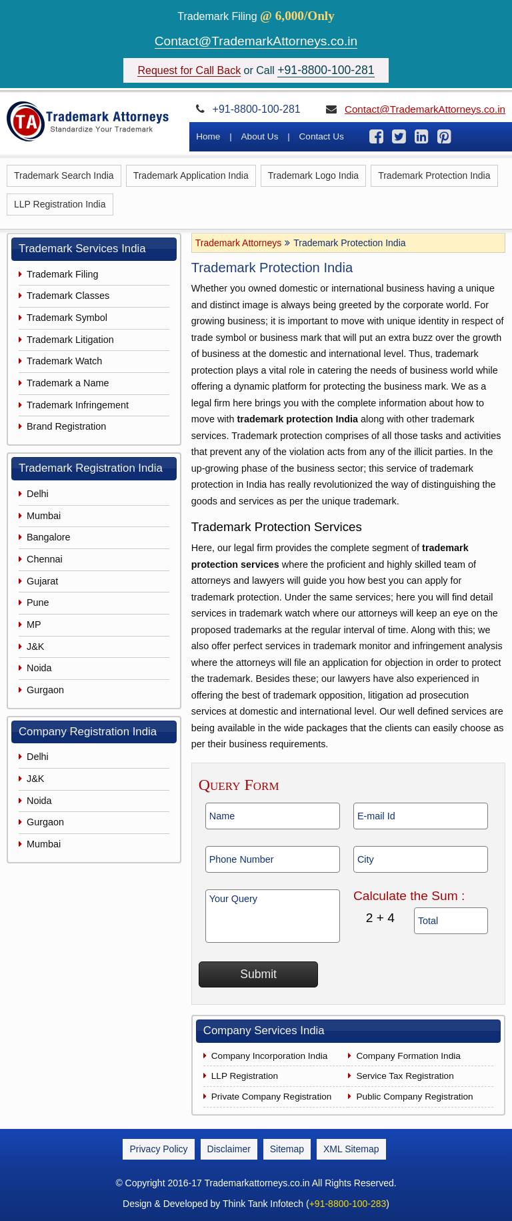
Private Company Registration (271, 1097)
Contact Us (321, 136)
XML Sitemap (351, 1149)
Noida (39, 668)
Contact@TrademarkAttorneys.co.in (256, 41)
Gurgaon (45, 690)
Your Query (272, 916)
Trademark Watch (64, 361)
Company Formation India (408, 1056)
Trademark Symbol (67, 317)
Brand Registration (66, 426)
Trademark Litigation (70, 339)
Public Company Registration (414, 1097)
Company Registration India (88, 731)
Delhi (38, 493)
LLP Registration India (60, 204)
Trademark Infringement (78, 405)
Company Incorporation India (269, 1056)
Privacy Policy (158, 1149)
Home (208, 136)
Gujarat (42, 581)
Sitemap (287, 1149)
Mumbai (44, 515)
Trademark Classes (68, 295)
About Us (260, 136)
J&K (35, 646)
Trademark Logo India (313, 175)
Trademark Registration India (91, 468)
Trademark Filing (62, 274)
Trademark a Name (68, 383)
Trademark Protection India (434, 175)
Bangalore (49, 537)
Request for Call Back (189, 70)
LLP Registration (244, 1076)
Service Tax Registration (404, 1076)
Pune (38, 602)
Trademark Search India (64, 175)
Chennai (45, 559)
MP (34, 624)
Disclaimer (229, 1149)
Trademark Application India (191, 175)
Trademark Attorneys (238, 243)
